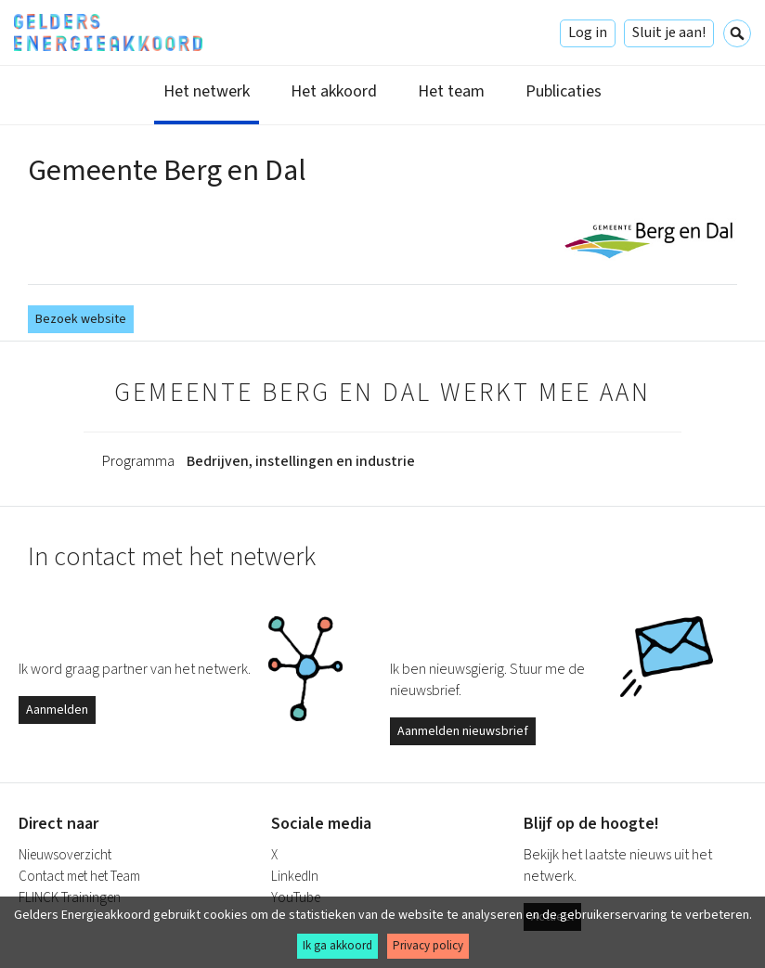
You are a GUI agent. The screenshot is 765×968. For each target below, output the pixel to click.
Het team (451, 91)
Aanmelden (57, 710)
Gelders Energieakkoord (108, 32)
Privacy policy (428, 945)
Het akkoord (334, 91)
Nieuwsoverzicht (65, 855)
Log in (587, 32)
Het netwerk (206, 91)
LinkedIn (294, 876)
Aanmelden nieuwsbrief (462, 731)
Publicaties (563, 91)
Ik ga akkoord (337, 945)
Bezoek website (80, 319)
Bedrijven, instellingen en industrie (301, 461)
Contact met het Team (79, 876)
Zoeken (737, 33)
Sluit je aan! (669, 32)
